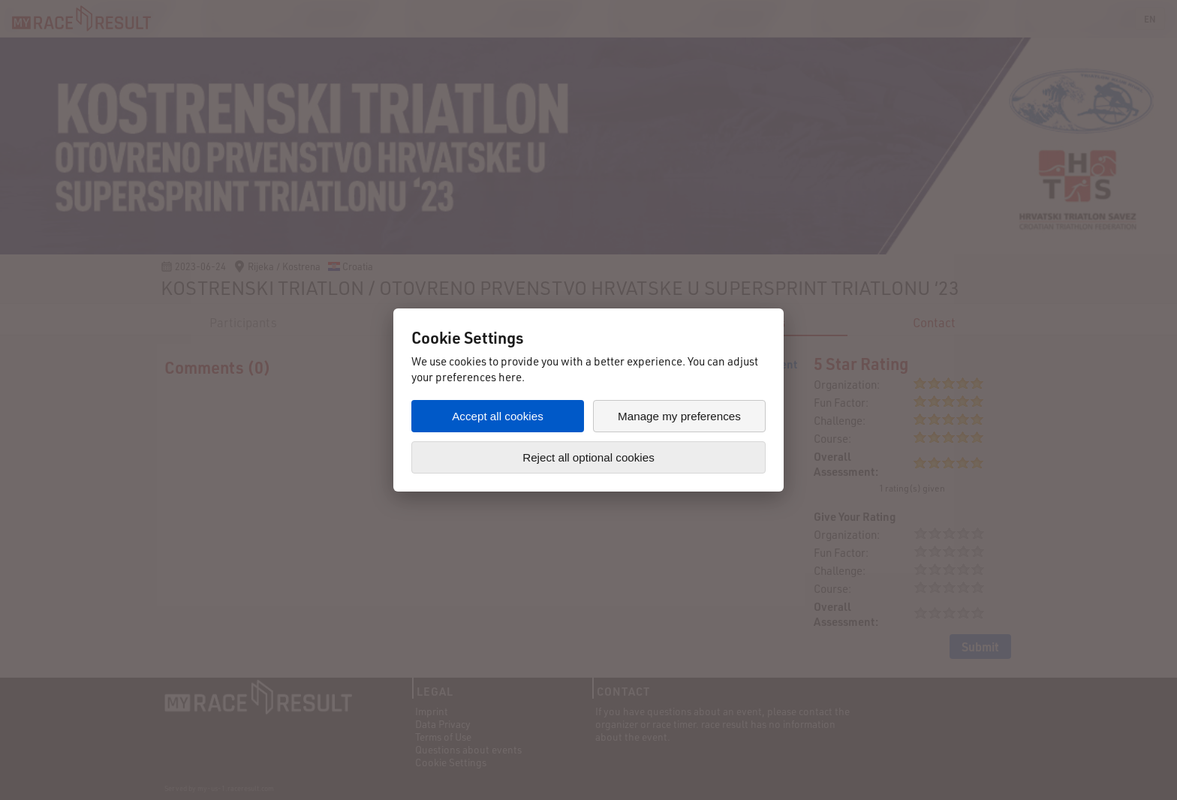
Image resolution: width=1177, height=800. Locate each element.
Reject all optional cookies (588, 457)
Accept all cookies (497, 416)
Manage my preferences (679, 416)
